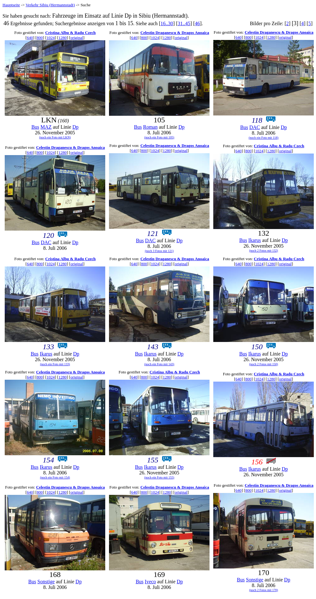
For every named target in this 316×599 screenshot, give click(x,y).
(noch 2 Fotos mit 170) (263, 590)
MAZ (46, 127)
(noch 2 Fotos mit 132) (263, 250)
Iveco (150, 581)
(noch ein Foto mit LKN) (55, 137)
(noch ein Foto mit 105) (159, 137)
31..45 (184, 23)
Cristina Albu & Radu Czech (70, 32)
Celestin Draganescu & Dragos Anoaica (174, 32)
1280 (62, 37)
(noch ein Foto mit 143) (159, 364)
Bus (35, 127)
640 (30, 37)
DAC (254, 127)
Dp (76, 127)
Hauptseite (11, 5)
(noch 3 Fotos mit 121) (159, 251)
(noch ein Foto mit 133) (55, 364)
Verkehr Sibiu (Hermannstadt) (50, 5)
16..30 (167, 23)
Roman (150, 127)
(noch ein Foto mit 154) (55, 477)
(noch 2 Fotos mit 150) (263, 364)
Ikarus (254, 240)
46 (197, 23)
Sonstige (46, 581)
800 (40, 37)
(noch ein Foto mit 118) (264, 137)
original (76, 37)
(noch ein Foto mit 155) (159, 477)
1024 (50, 37)
